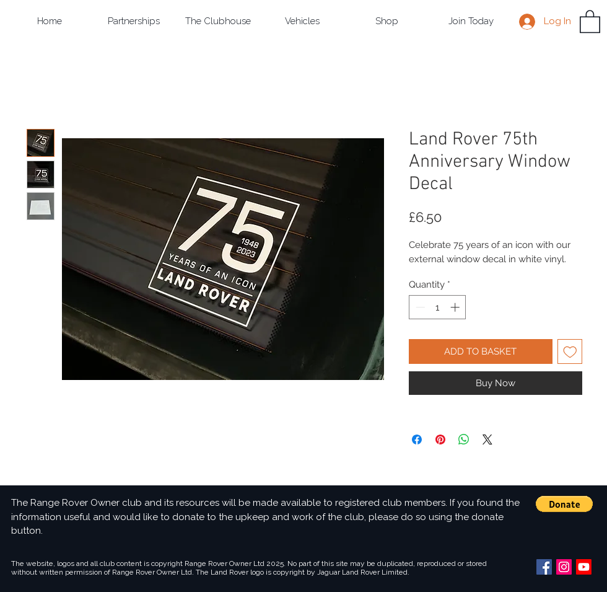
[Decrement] (419, 307)
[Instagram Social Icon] (564, 567)
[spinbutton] (437, 307)
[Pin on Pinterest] (440, 439)
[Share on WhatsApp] (463, 439)
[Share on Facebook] (416, 439)
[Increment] (456, 307)
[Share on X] (487, 439)
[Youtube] (584, 567)
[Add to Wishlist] (570, 351)
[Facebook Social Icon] (544, 567)
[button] (134, 21)
